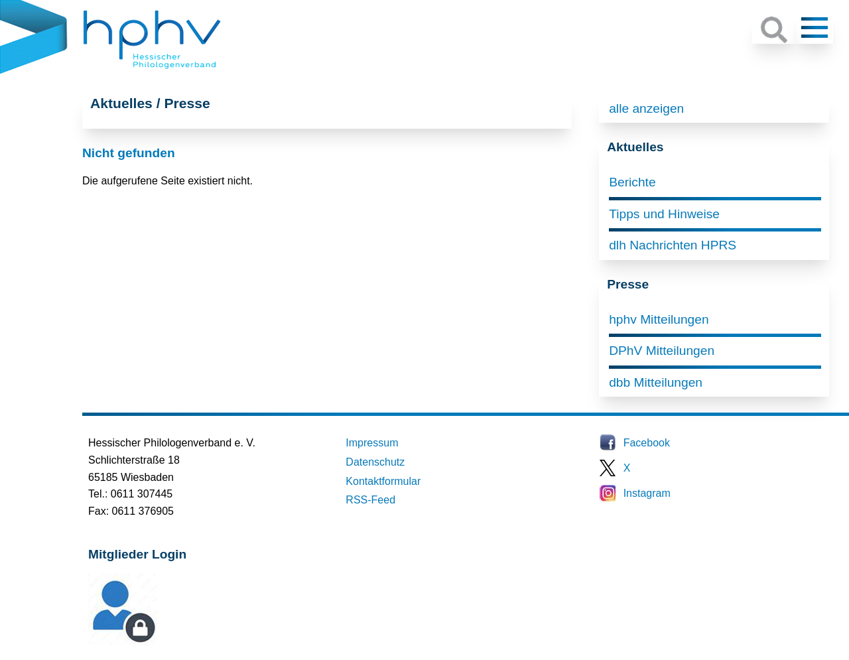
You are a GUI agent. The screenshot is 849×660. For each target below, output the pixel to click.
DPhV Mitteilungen (661, 351)
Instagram (647, 493)
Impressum (372, 442)
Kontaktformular (383, 481)
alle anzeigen (646, 108)
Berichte (632, 182)
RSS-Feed (370, 499)
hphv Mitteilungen (658, 319)
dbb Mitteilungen (655, 382)
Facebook (646, 442)
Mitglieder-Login (160, 641)
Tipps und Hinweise (664, 214)
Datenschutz (375, 462)
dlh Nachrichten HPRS (672, 245)
